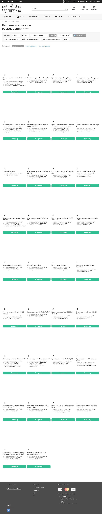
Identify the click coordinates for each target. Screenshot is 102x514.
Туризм (7, 16)
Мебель (18, 21)
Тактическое (74, 16)
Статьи (9, 505)
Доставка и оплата (39, 487)
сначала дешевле (31, 46)
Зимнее (59, 16)
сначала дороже (44, 46)
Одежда (20, 16)
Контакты (37, 496)
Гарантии (36, 490)
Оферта (36, 484)
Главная (4, 21)
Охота (47, 16)
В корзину (14, 92)
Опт (35, 493)
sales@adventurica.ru (14, 489)
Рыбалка (34, 16)
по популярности (18, 46)
